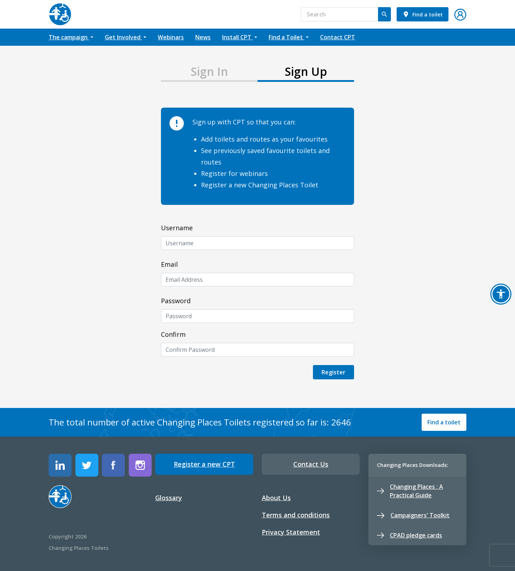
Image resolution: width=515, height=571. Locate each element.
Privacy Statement (291, 532)
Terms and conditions (296, 515)
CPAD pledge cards (409, 535)
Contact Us (310, 464)
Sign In (209, 71)
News (203, 37)
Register (333, 372)
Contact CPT (337, 37)
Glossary (168, 497)
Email (169, 264)
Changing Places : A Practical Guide (410, 491)
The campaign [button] (69, 37)
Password (176, 300)
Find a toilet (444, 422)
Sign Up (306, 71)
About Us (276, 497)
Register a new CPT (204, 464)
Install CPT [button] (237, 37)
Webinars (171, 37)
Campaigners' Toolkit (413, 515)
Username (177, 227)
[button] (460, 13)
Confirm (173, 334)
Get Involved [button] (123, 37)
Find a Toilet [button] (286, 37)
